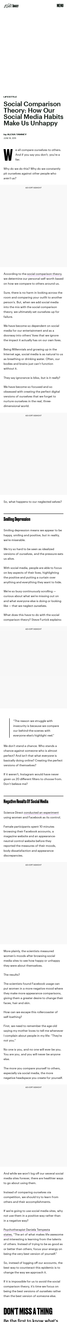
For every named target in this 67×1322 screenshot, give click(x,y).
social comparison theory (44, 273)
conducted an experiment (41, 812)
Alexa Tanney (17, 134)
